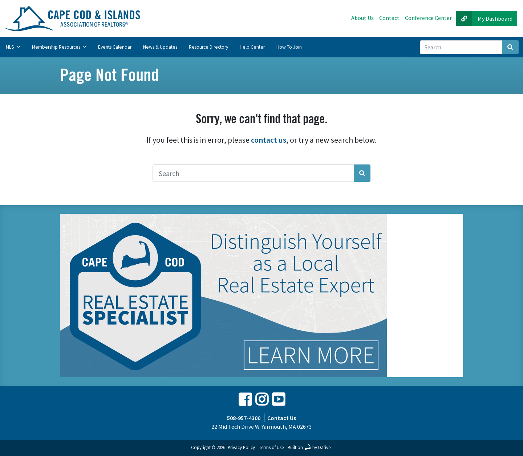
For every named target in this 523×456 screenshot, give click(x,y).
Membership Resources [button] (59, 47)
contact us (268, 140)
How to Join (289, 47)
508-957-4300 (243, 418)
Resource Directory (208, 47)
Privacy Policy (241, 447)
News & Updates (160, 47)
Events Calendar (114, 47)
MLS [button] (13, 47)
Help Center (252, 47)
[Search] (461, 47)
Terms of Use (271, 447)
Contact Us (281, 418)
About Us (362, 17)
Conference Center (428, 17)
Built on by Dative (309, 447)
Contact (389, 17)
